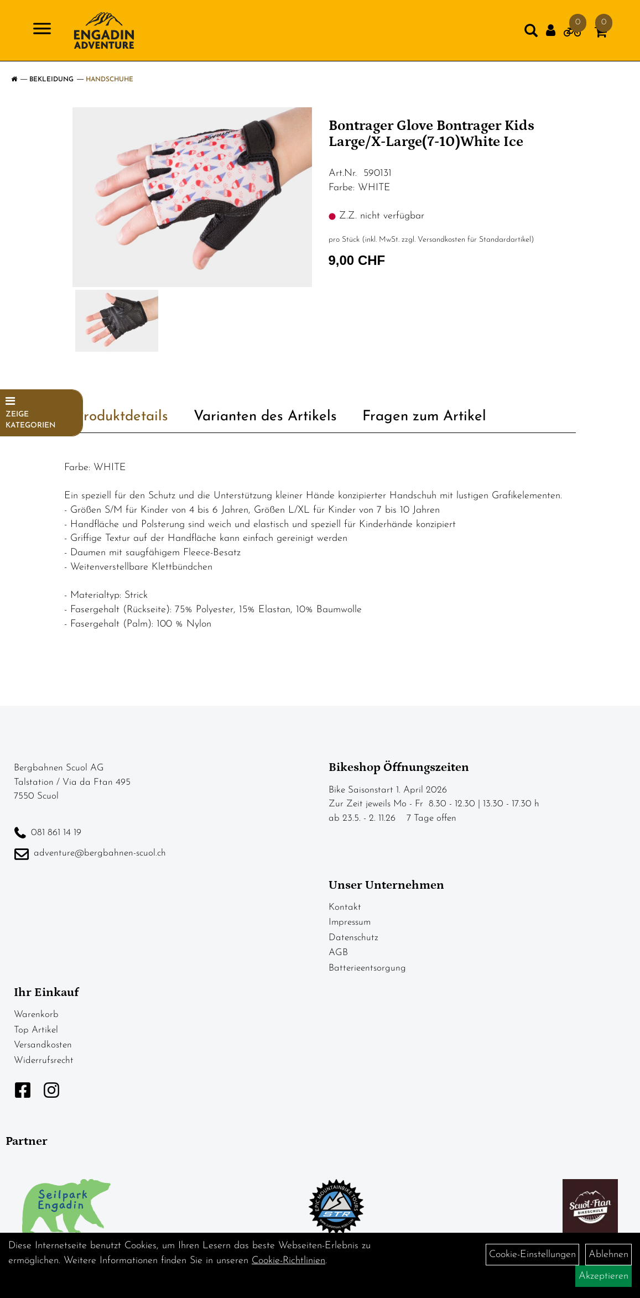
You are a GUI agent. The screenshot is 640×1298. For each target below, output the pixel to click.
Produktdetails (121, 416)
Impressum (350, 922)
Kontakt (345, 907)
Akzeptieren (603, 1276)
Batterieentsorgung (367, 968)
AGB (338, 952)
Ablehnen (608, 1254)
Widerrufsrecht (44, 1060)
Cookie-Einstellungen (532, 1254)
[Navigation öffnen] (42, 31)
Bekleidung (51, 79)
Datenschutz (353, 937)
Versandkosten (43, 1045)
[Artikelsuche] (531, 33)
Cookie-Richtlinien (288, 1260)
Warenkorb (36, 1014)
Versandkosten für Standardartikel (474, 240)
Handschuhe (109, 79)
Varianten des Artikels (265, 416)
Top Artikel (36, 1030)
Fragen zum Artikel (424, 416)
